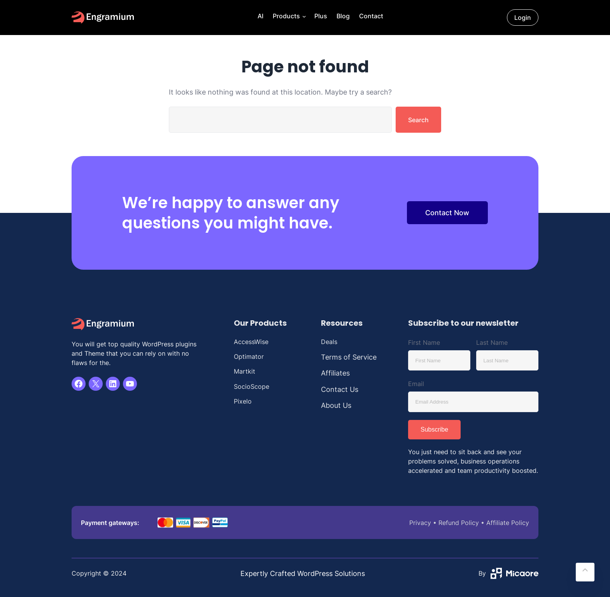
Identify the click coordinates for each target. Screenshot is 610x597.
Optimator (249, 356)
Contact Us (339, 389)
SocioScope (251, 386)
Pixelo (243, 401)
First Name (424, 342)
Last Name (492, 342)
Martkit (244, 371)
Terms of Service (349, 357)
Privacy (420, 523)
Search (418, 120)
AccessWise (251, 342)
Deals (329, 342)
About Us (336, 405)
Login (522, 17)
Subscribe (434, 429)
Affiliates (335, 373)
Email (416, 384)
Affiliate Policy (507, 523)
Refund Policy (458, 523)
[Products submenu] (303, 17)
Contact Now (447, 213)
